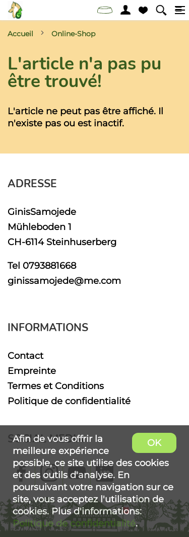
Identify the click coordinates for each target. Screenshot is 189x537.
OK (154, 442)
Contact (25, 355)
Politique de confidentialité (69, 401)
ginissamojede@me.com (64, 280)
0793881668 (49, 265)
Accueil (20, 33)
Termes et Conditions (56, 385)
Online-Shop (73, 33)
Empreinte (32, 370)
